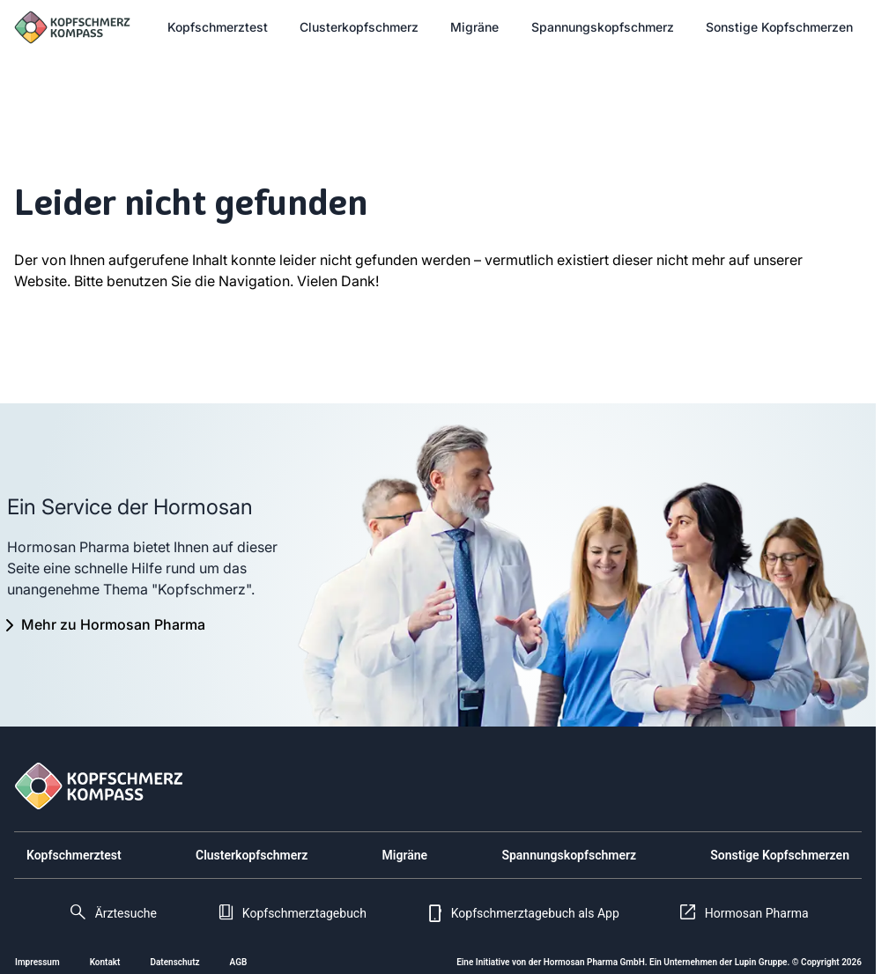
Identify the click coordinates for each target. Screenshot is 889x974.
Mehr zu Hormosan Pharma (113, 624)
